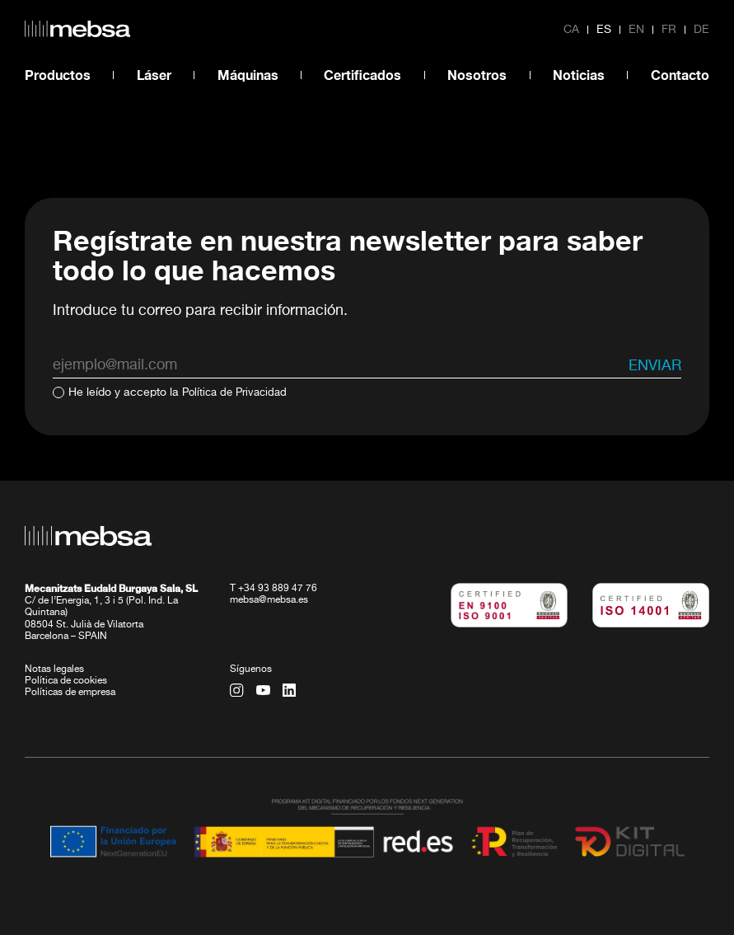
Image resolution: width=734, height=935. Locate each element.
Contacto (680, 74)
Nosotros (477, 74)
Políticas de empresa (70, 692)
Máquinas (247, 74)
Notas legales (54, 669)
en (636, 29)
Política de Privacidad (238, 392)
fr (669, 29)
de (701, 29)
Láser (154, 74)
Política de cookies (66, 680)
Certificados (362, 74)
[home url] (77, 29)
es (603, 29)
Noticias (579, 74)
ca (571, 29)
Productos (58, 74)
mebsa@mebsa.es (269, 599)
